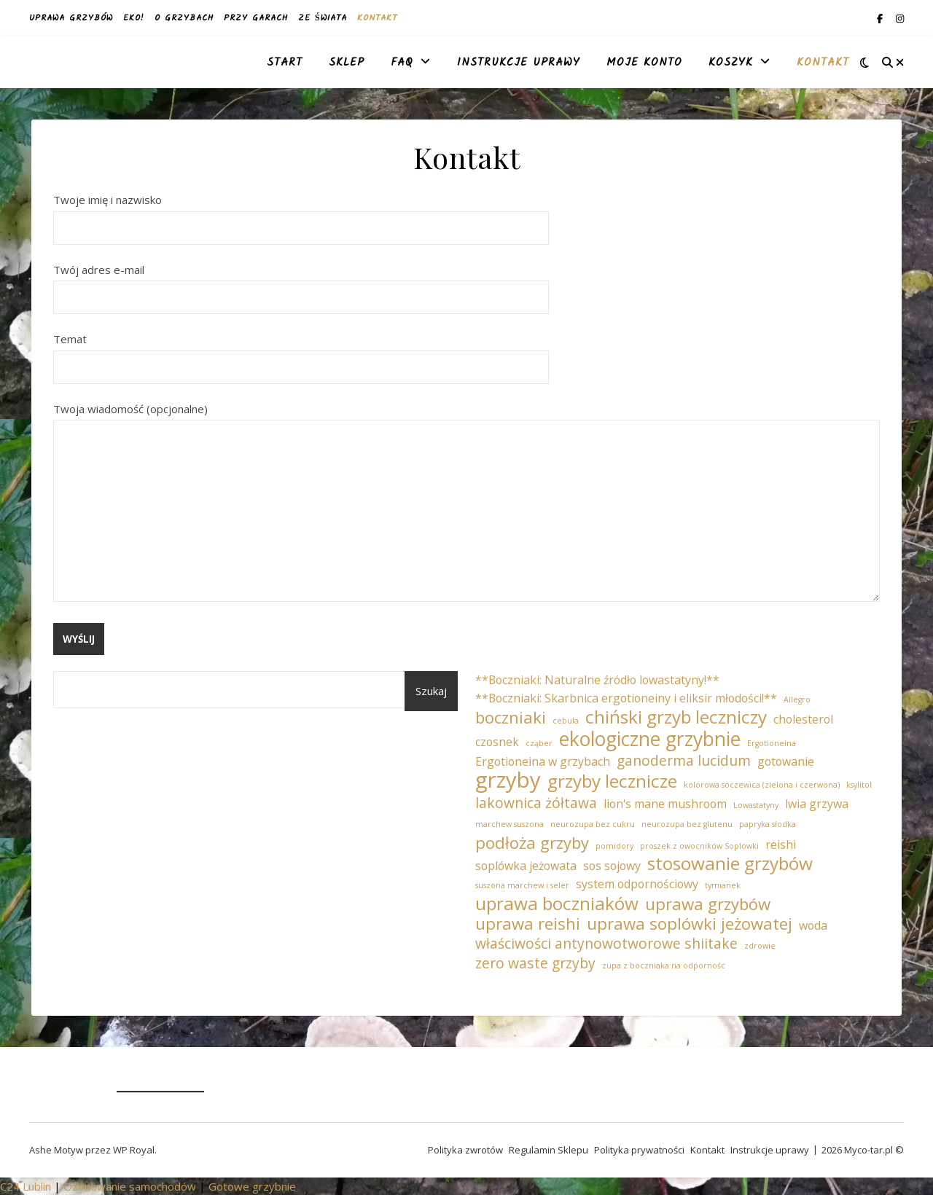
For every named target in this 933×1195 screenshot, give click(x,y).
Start (284, 62)
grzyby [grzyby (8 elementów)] (508, 780)
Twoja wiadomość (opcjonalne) (466, 503)
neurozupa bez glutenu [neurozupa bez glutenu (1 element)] (687, 824)
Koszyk (730, 62)
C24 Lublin (25, 1186)
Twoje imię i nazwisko (301, 213)
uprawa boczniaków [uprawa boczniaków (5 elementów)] (557, 904)
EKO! (133, 18)
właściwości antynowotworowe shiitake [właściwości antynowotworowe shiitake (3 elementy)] (606, 944)
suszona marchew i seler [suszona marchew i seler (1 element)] (522, 885)
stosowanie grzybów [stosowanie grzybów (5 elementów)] (730, 864)
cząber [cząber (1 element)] (539, 743)
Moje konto (644, 62)
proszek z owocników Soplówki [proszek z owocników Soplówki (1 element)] (699, 846)
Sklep (346, 62)
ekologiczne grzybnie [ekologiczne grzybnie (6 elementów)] (650, 739)
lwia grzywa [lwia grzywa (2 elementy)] (816, 804)
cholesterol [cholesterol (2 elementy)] (803, 719)
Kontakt (377, 18)
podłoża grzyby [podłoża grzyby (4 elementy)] (532, 843)
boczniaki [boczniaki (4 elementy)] (510, 717)
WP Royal (134, 1149)
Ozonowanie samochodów (129, 1186)
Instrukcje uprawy (518, 62)
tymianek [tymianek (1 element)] (723, 885)
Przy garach (256, 18)
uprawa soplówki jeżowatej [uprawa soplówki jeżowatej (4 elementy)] (689, 923)
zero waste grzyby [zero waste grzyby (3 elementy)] (535, 964)
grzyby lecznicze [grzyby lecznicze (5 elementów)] (612, 781)
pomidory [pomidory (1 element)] (614, 846)
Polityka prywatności (639, 1149)
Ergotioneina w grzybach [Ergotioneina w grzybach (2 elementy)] (542, 761)
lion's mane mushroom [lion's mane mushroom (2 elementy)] (665, 804)
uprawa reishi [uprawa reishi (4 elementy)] (527, 923)
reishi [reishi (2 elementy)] (780, 844)
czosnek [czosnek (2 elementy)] (497, 742)
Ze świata (322, 18)
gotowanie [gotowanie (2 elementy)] (785, 761)
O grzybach (184, 18)
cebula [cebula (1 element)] (566, 721)
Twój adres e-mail (301, 283)
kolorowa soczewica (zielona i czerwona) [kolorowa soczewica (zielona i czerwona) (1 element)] (762, 785)
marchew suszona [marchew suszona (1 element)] (509, 824)
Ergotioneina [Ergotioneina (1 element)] (771, 743)
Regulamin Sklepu (548, 1149)
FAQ (402, 62)
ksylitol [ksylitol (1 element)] (859, 785)
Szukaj (431, 690)
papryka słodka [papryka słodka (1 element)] (767, 824)
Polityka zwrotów (465, 1149)
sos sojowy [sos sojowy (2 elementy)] (612, 866)
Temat (301, 353)
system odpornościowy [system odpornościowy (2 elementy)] (637, 884)
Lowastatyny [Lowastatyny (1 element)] (755, 805)
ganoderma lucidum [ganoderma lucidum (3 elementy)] (684, 761)
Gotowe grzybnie (252, 1186)
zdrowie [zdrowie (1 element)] (760, 946)
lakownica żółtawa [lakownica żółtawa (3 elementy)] (536, 803)
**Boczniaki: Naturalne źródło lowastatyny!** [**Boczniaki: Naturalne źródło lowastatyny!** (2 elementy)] (597, 680)
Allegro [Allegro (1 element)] (797, 699)
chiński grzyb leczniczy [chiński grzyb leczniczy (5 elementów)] (676, 717)
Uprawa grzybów (71, 18)
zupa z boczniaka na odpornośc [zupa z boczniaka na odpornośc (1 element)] (663, 965)
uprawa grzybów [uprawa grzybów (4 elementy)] (707, 904)
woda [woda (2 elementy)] (813, 925)
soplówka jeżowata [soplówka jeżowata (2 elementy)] (526, 866)
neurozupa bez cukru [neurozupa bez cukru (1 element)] (592, 824)
